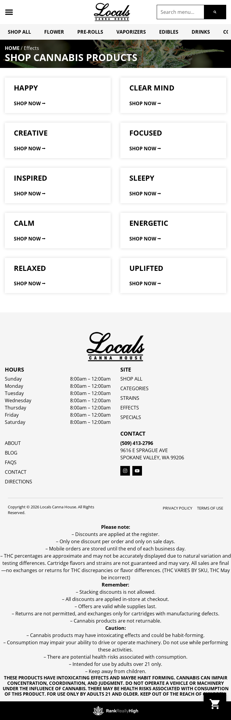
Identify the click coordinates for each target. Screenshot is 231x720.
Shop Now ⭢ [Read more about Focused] (145, 148)
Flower (54, 32)
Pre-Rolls (90, 32)
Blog (11, 452)
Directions (18, 481)
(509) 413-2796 (136, 443)
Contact (15, 472)
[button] (9, 12)
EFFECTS (129, 407)
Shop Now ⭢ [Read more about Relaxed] (29, 283)
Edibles (168, 32)
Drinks (201, 32)
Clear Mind (151, 88)
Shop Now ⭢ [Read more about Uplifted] (145, 283)
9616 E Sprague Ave (144, 450)
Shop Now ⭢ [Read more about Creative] (29, 148)
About (13, 443)
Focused (145, 133)
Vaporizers (131, 32)
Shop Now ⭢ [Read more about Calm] (29, 238)
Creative (31, 133)
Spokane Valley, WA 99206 (152, 457)
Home (12, 48)
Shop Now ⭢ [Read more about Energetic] (145, 238)
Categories (134, 388)
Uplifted (146, 268)
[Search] (215, 12)
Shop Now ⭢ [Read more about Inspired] (29, 193)
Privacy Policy (177, 508)
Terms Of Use (210, 508)
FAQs (11, 462)
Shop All (19, 32)
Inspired (30, 178)
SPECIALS (130, 417)
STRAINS (129, 398)
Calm (24, 223)
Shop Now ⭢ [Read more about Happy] (29, 103)
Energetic (148, 223)
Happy (26, 88)
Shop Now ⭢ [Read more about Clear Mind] (145, 103)
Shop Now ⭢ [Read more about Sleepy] (145, 193)
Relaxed (30, 268)
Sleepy (141, 178)
